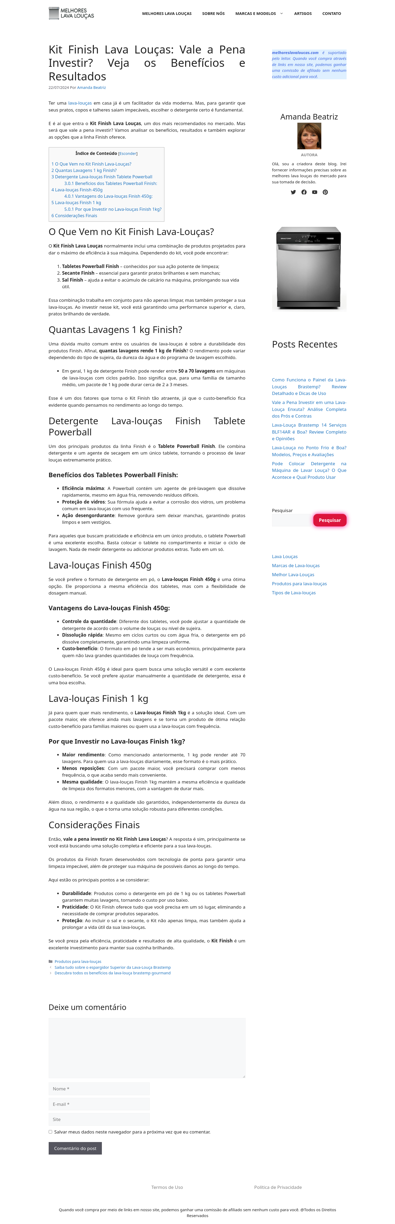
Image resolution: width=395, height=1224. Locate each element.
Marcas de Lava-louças (296, 565)
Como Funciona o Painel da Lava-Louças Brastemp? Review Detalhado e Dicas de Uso (309, 386)
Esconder (127, 153)
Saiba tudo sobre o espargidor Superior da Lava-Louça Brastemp (113, 967)
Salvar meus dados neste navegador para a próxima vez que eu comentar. (132, 1132)
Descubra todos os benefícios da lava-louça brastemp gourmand (113, 972)
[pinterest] (325, 192)
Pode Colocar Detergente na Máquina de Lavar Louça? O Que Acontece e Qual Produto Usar (309, 470)
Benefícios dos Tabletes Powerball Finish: (110, 183)
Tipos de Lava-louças (294, 593)
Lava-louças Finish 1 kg (76, 202)
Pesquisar (282, 510)
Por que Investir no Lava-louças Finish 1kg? (112, 209)
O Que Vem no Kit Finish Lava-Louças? (91, 164)
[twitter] (293, 192)
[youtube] (314, 192)
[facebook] (304, 192)
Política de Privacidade (278, 1187)
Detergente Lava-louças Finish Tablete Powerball (102, 177)
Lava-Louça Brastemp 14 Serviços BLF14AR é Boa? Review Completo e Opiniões (309, 432)
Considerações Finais (74, 216)
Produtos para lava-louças (78, 961)
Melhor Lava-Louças (293, 574)
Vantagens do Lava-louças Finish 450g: (108, 196)
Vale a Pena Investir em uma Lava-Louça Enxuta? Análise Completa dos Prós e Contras (309, 409)
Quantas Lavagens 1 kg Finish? (84, 170)
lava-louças (80, 103)
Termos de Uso (167, 1187)
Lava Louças (285, 556)
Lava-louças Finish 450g (77, 190)
